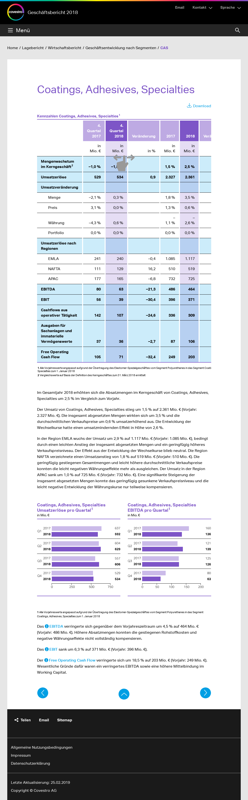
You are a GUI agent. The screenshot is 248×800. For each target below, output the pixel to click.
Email (179, 7)
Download (202, 106)
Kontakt (199, 7)
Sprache (227, 7)
